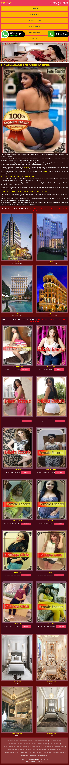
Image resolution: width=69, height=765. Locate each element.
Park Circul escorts (41, 740)
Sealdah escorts (22, 752)
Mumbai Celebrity (34, 26)
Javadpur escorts (35, 746)
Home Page (35, 8)
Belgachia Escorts (30, 743)
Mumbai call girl (27, 167)
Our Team (34, 38)
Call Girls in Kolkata (39, 761)
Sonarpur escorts (35, 752)
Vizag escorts (42, 755)
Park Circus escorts (39, 749)
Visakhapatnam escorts (28, 755)
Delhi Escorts (34, 14)
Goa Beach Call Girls (34, 20)
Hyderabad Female (34, 32)
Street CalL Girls (17, 3)
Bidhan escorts (42, 743)
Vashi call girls (46, 171)
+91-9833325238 (64, 2)
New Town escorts (25, 749)
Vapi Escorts (47, 752)
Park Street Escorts (26, 740)
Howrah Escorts (22, 746)
